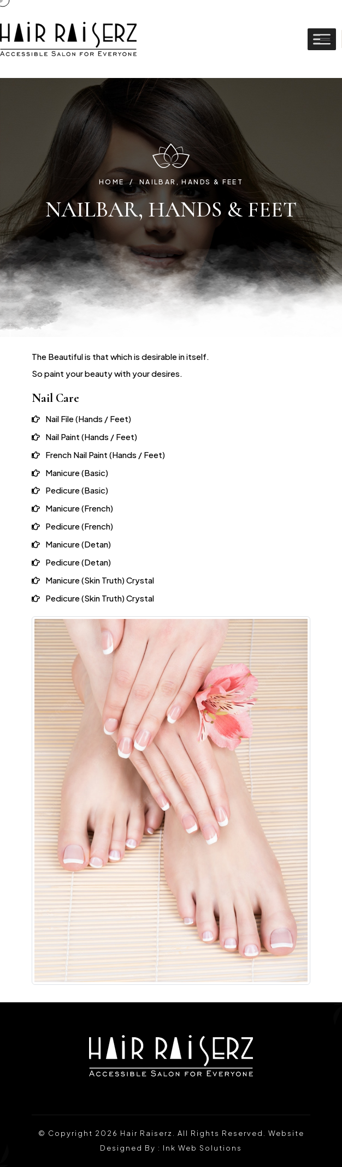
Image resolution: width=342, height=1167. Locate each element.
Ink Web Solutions (202, 1148)
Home (112, 182)
